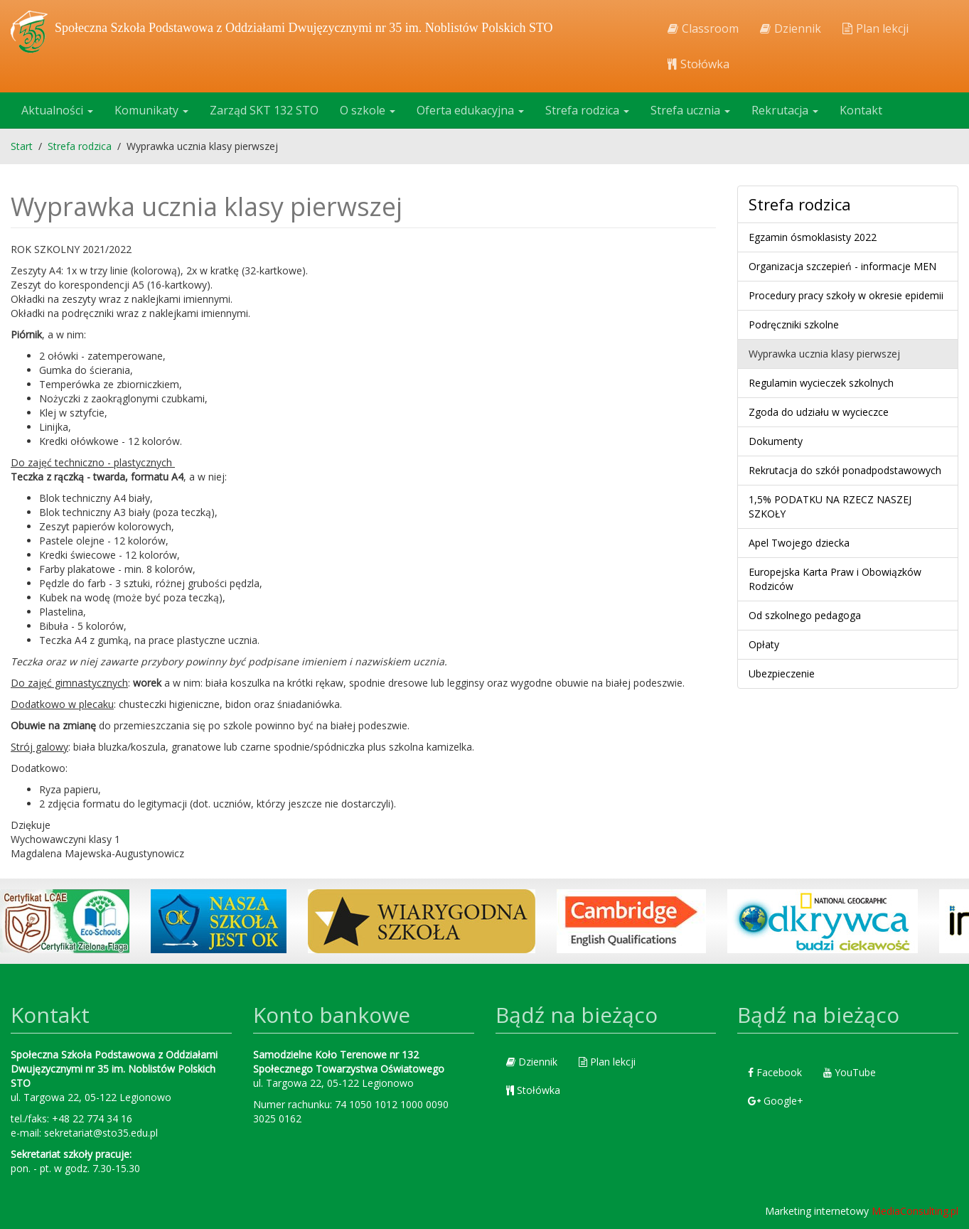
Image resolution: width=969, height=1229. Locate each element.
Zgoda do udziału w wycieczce (819, 412)
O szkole (367, 110)
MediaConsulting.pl (915, 1211)
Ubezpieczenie (782, 673)
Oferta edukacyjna (470, 110)
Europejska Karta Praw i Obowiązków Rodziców (835, 579)
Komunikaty (151, 110)
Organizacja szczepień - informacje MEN (842, 266)
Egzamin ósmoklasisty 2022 (813, 237)
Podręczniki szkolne (794, 324)
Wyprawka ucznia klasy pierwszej (824, 353)
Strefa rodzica (587, 110)
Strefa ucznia (690, 110)
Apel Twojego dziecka (799, 542)
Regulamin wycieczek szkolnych (821, 383)
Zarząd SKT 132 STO (264, 110)
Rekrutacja (784, 110)
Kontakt (861, 110)
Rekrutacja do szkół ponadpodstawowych (845, 470)
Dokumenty (776, 441)
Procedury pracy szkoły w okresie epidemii (846, 295)
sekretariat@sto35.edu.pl (101, 1132)
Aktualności (57, 110)
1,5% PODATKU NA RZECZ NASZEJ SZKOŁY (830, 506)
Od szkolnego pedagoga (805, 615)
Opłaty (764, 644)
